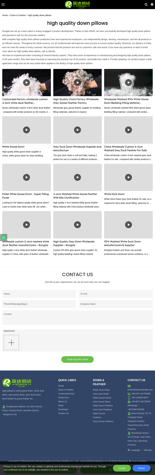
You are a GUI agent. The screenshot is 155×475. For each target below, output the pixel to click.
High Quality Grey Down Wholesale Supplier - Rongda (73, 244)
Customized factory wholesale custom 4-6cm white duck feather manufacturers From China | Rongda (25, 101)
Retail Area (63, 397)
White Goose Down (13, 147)
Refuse (141, 468)
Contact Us (63, 413)
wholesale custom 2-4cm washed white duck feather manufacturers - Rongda (25, 244)
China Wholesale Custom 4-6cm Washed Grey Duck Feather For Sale (125, 149)
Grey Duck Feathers (102, 409)
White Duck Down (114, 194)
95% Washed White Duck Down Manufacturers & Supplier (122, 244)
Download (63, 409)
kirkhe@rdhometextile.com (140, 389)
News (61, 405)
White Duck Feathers (103, 405)
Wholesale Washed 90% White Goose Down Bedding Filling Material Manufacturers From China (126, 101)
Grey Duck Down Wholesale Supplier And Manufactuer (77, 149)
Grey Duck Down (101, 394)
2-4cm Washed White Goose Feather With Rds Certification (75, 196)
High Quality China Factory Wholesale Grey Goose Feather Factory (76, 101)
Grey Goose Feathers (103, 421)
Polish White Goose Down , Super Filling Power (25, 196)
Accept (122, 468)
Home (5, 15)
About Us (62, 401)
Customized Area (66, 393)
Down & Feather (18, 15)
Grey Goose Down (101, 401)
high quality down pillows (39, 15)
